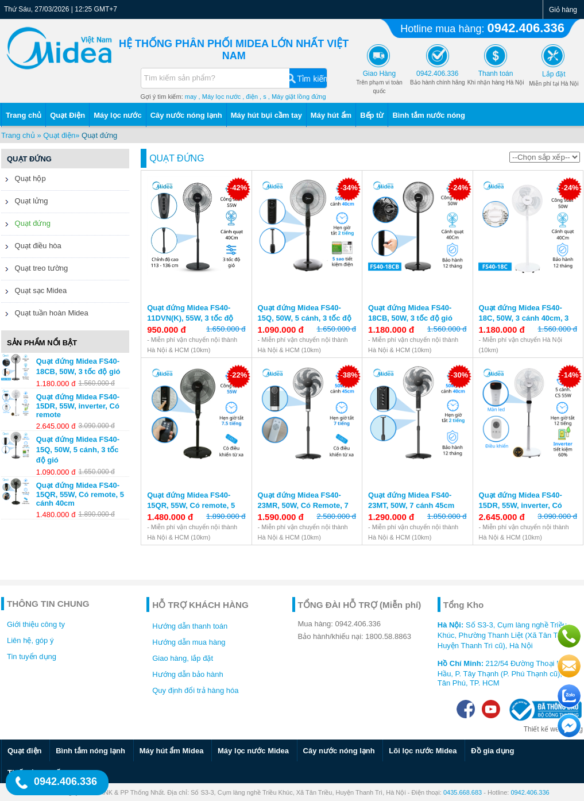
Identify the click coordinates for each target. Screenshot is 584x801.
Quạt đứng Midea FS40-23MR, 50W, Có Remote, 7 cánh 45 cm (303, 505)
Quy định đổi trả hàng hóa (195, 690)
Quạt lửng (24, 202)
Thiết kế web (543, 729)
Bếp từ (372, 115)
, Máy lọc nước (220, 96)
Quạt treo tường (34, 269)
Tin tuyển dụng (31, 656)
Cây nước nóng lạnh (186, 115)
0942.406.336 (525, 28)
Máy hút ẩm (331, 115)
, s (263, 96)
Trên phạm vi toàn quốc (379, 82)
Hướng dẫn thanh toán (189, 626)
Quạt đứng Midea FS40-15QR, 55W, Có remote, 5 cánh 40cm (191, 505)
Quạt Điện (67, 115)
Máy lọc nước (118, 115)
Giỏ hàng (563, 10)
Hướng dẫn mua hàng (188, 642)
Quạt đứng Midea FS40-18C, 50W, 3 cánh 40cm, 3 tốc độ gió (524, 318)
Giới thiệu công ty (36, 624)
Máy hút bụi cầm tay (266, 115)
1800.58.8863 (388, 636)
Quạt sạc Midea (34, 292)
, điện (250, 96)
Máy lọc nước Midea (253, 750)
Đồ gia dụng (492, 750)
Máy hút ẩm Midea (172, 750)
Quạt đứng (99, 135)
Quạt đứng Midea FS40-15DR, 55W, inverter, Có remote (520, 505)
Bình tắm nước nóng (428, 115)
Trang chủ (23, 115)
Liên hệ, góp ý (30, 640)
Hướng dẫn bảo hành (187, 674)
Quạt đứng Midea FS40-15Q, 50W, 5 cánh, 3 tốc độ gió (304, 318)
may (191, 96)
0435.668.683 (462, 792)
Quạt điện (59, 135)
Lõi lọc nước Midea (423, 750)
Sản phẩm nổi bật (42, 342)
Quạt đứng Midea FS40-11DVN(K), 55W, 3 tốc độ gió (190, 318)
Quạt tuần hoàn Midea (44, 314)
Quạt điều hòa (31, 247)
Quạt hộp (23, 180)
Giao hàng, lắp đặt (182, 658)
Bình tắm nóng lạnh (90, 750)
